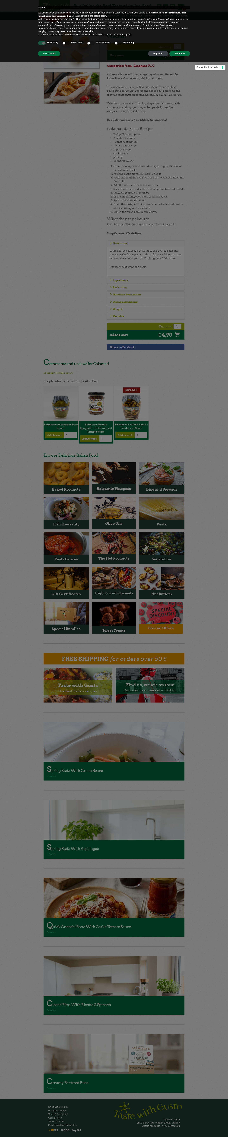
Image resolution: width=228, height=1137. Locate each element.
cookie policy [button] (100, 16)
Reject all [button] (158, 53)
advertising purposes (168, 22)
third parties (93, 19)
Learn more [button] (49, 53)
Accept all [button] (179, 53)
